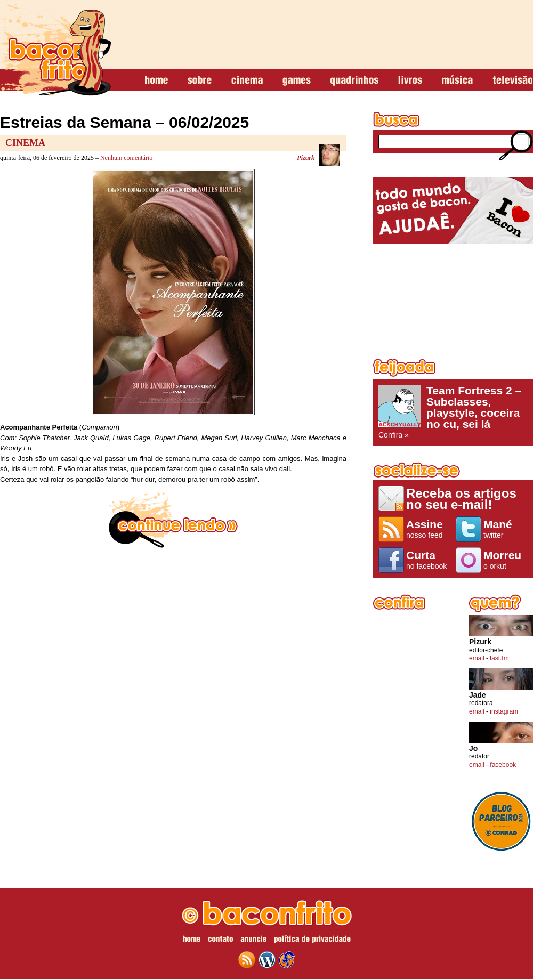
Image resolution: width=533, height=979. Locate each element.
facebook (503, 764)
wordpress (267, 959)
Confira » (453, 412)
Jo (473, 749)
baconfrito (55, 50)
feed (246, 959)
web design (287, 959)
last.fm (499, 658)
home (156, 80)
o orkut (505, 559)
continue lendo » (173, 520)
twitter (505, 528)
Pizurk (305, 157)
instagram (504, 711)
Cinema (25, 142)
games (296, 80)
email (476, 658)
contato (220, 940)
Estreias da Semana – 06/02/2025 (124, 122)
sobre (200, 80)
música (457, 80)
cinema (247, 80)
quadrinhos (354, 80)
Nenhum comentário (126, 157)
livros (410, 80)
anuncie (253, 940)
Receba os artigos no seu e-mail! (461, 498)
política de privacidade (312, 940)
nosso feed (428, 528)
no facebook (428, 559)
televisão (512, 80)
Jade (477, 695)
